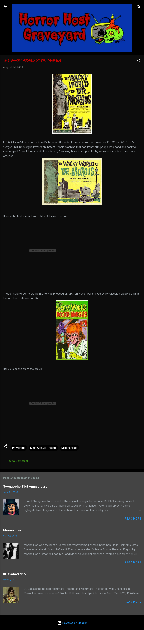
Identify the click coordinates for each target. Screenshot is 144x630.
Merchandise (69, 447)
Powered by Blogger (72, 623)
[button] (138, 61)
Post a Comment (17, 461)
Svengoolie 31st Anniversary (25, 486)
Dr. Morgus (18, 447)
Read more (133, 518)
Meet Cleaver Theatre (43, 447)
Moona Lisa (12, 530)
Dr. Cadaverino (14, 574)
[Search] (138, 7)
